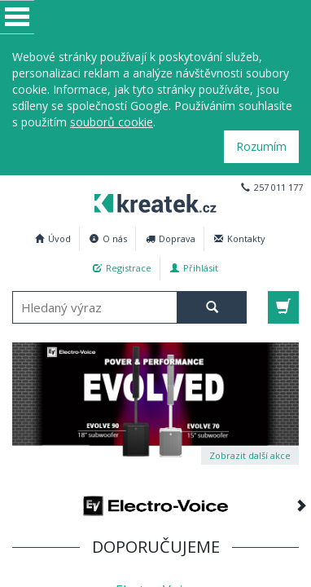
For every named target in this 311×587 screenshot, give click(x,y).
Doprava (170, 238)
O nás (108, 238)
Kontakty (239, 238)
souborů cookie (111, 122)
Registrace (122, 268)
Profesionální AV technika (151, 201)
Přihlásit (194, 268)
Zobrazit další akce (250, 455)
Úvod (53, 238)
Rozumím (261, 146)
